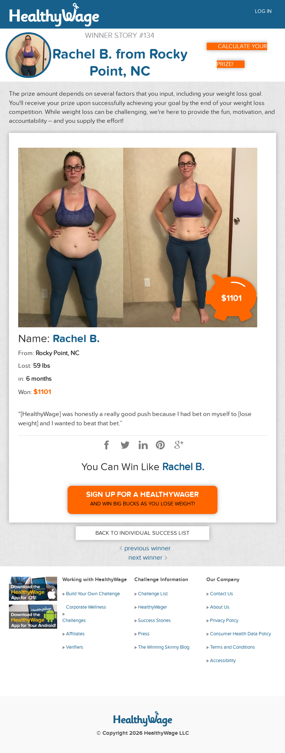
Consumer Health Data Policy (240, 634)
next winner (145, 558)
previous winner (147, 548)
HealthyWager (152, 607)
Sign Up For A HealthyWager (142, 494)
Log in (263, 11)
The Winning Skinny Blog (163, 647)
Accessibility (223, 661)
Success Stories (154, 620)
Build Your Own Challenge (93, 594)
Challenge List (153, 594)
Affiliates (75, 634)
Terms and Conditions (232, 647)
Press (144, 634)
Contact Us (221, 594)
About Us (219, 607)
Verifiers (74, 647)
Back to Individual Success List (142, 533)
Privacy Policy (224, 620)
